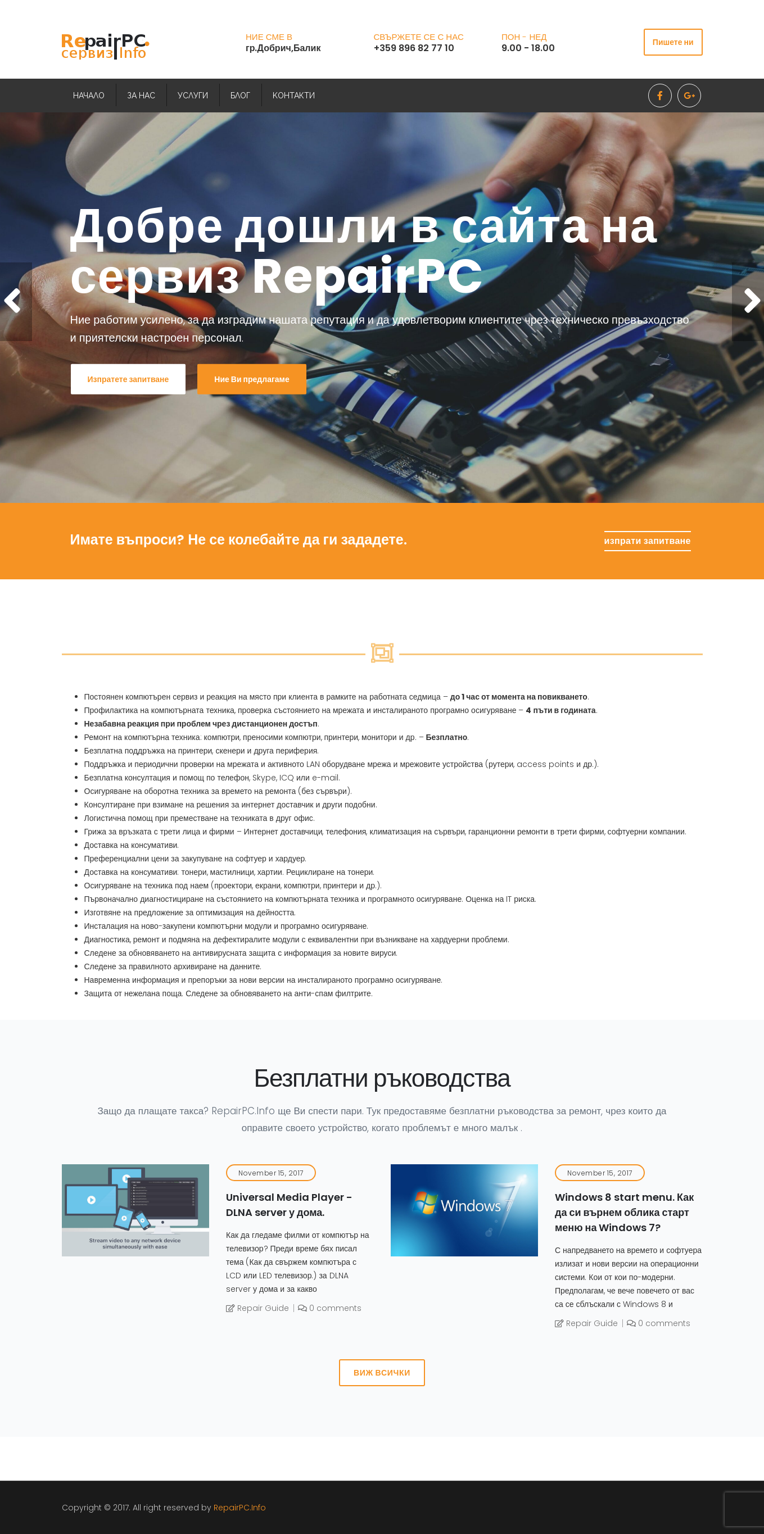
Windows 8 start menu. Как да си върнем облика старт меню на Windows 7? (624, 1212)
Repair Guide (257, 1308)
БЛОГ (240, 95)
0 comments (329, 1308)
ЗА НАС (141, 95)
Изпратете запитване (128, 379)
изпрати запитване (647, 540)
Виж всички (382, 1372)
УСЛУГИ (193, 95)
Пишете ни (673, 42)
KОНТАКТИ (294, 95)
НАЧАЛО (89, 95)
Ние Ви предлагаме (251, 379)
